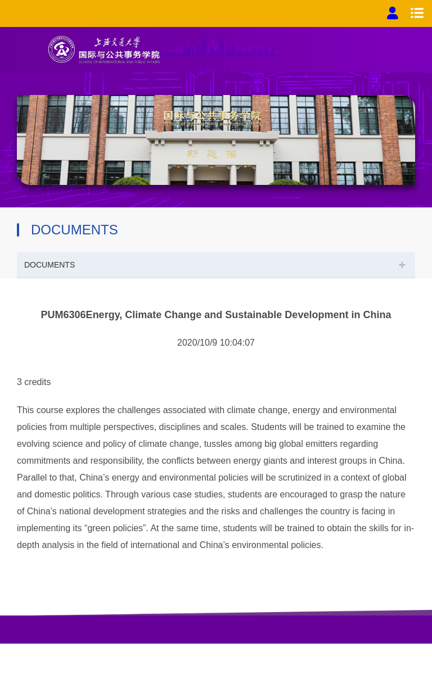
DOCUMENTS (49, 264)
